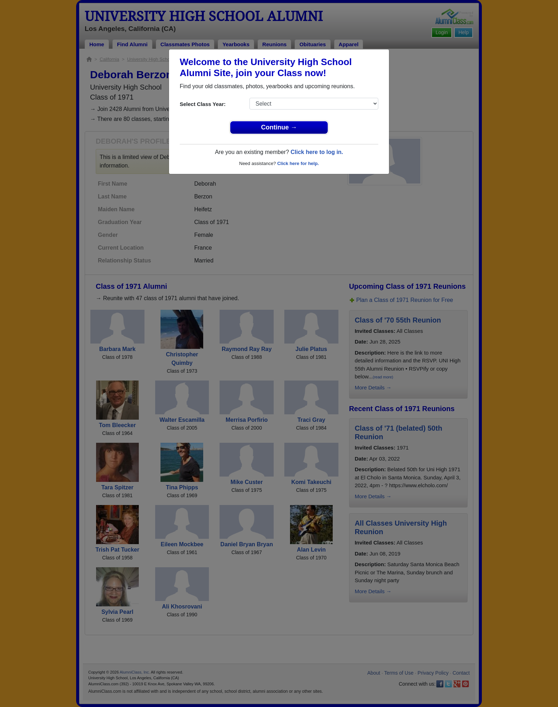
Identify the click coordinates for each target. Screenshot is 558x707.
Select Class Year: (203, 104)
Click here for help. (298, 163)
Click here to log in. (316, 152)
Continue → (279, 127)
